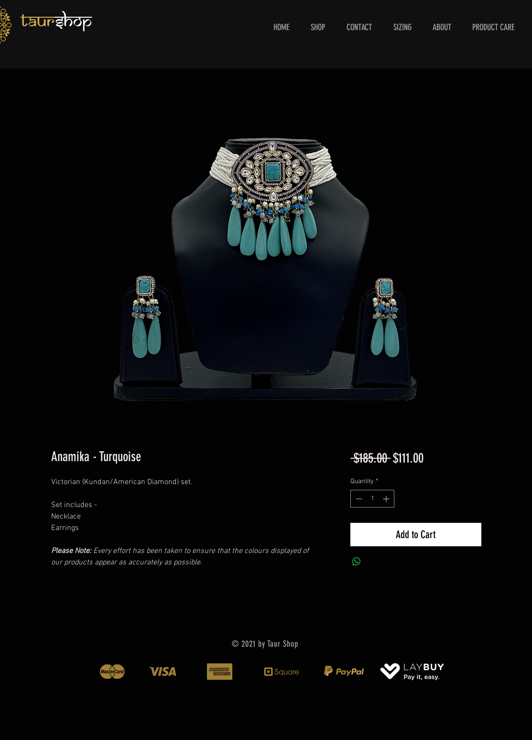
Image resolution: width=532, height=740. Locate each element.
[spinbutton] (372, 498)
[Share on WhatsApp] (356, 561)
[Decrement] (358, 498)
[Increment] (387, 498)
